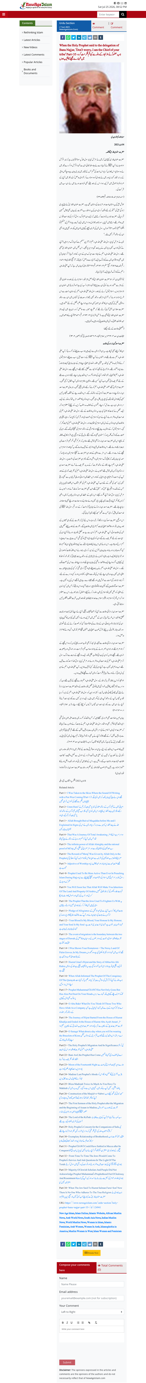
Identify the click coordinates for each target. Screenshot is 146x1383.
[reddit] (90, 37)
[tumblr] (100, 37)
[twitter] (73, 37)
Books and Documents (30, 71)
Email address (68, 1292)
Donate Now (92, 1253)
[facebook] (62, 37)
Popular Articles (33, 62)
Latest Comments (34, 54)
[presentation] (82, 1351)
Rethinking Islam (33, 32)
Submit (67, 1362)
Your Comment (69, 1306)
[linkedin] (79, 37)
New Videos (30, 47)
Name (63, 1278)
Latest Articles (32, 40)
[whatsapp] (68, 37)
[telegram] (84, 37)
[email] (95, 37)
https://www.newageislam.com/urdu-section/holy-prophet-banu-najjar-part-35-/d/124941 (88, 1205)
